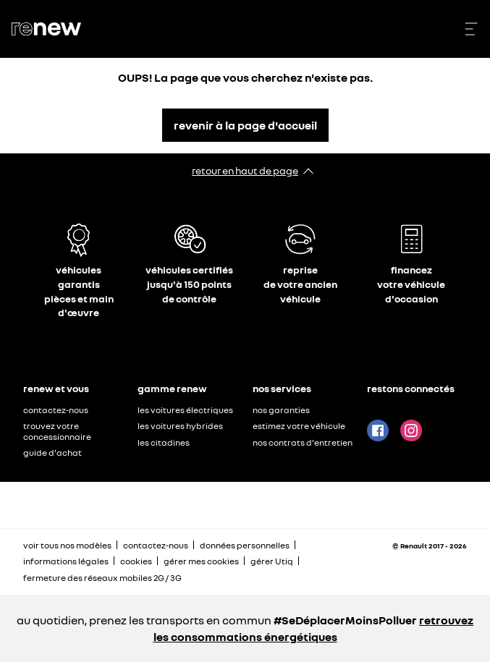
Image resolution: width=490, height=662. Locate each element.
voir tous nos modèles (67, 545)
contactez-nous (55, 409)
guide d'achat (52, 452)
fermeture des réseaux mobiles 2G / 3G (102, 577)
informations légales (66, 561)
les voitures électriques (185, 409)
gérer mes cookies (201, 561)
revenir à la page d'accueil (245, 125)
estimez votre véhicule (299, 425)
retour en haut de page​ (245, 170)
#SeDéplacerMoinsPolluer (345, 620)
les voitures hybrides (180, 425)
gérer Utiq (271, 561)
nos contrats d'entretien (302, 442)
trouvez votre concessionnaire (57, 431)
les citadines (164, 442)
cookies (136, 561)
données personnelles (245, 545)
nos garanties (281, 409)
